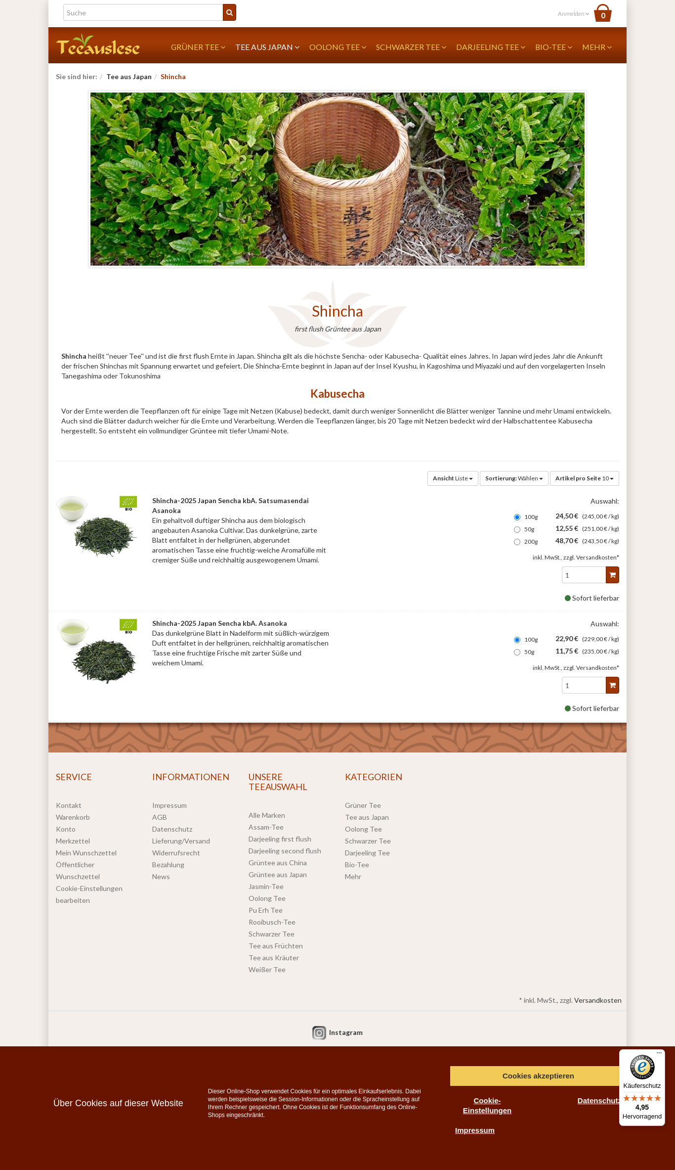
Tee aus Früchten (276, 945)
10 (584, 478)
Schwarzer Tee (411, 46)
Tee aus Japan (267, 46)
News (161, 876)
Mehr (597, 46)
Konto (66, 829)
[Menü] (659, 1055)
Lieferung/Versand (181, 841)
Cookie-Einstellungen (487, 1105)
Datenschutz (172, 829)
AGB (159, 817)
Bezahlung (168, 864)
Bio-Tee (553, 46)
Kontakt (69, 805)
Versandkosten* (597, 557)
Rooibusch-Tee (272, 922)
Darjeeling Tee (490, 46)
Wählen (514, 478)
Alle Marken (267, 815)
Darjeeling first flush (280, 839)
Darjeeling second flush (285, 850)
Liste (453, 478)
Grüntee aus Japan (278, 874)
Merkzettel (73, 841)
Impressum (169, 805)
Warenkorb (73, 817)
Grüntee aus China (278, 862)
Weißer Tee (267, 969)
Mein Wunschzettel (86, 852)
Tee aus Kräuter (274, 957)
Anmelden (574, 13)
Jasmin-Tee (266, 886)
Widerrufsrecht (176, 852)
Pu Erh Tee (266, 910)
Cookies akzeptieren (538, 1076)
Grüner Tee (198, 46)
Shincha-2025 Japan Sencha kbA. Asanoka (219, 623)
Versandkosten (598, 1000)
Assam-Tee (266, 827)
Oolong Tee (337, 46)
